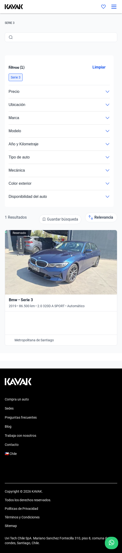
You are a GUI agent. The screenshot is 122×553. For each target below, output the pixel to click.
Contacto (12, 445)
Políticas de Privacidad (21, 509)
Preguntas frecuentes (21, 417)
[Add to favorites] (111, 236)
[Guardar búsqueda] (60, 219)
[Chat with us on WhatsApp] (111, 543)
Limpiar (99, 67)
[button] (16, 77)
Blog (8, 426)
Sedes (9, 408)
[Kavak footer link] (18, 384)
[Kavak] (11, 6)
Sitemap (11, 526)
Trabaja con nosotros (20, 435)
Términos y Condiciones (22, 517)
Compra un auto (17, 399)
